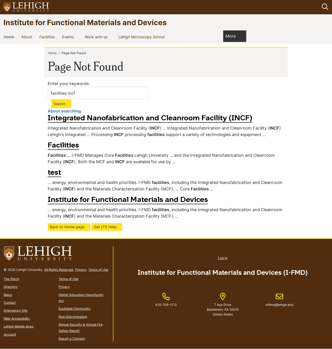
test (54, 173)
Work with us (97, 37)
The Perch (11, 279)
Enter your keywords (68, 83)
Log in (222, 258)
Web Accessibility (17, 318)
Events (69, 37)
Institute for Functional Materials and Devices (85, 22)
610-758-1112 (166, 304)
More (232, 36)
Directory (11, 286)
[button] (324, 7)
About (27, 37)
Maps (8, 295)
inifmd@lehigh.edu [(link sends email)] (279, 300)
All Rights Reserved (58, 269)
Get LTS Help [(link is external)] (105, 226)
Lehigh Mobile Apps (18, 326)
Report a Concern (72, 338)
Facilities (47, 37)
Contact (10, 302)
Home (10, 37)
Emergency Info (15, 310)
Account (10, 334)
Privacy (80, 269)
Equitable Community (75, 309)
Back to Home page (67, 226)
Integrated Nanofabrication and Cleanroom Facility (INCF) (150, 118)
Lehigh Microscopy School (143, 37)
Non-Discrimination (73, 316)
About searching (64, 111)
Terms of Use (98, 269)
